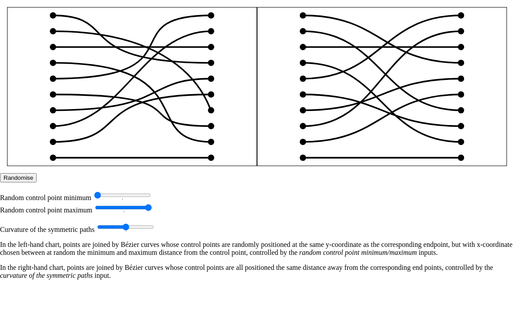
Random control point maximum (46, 210)
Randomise (18, 177)
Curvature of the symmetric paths (47, 229)
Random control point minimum (45, 197)
